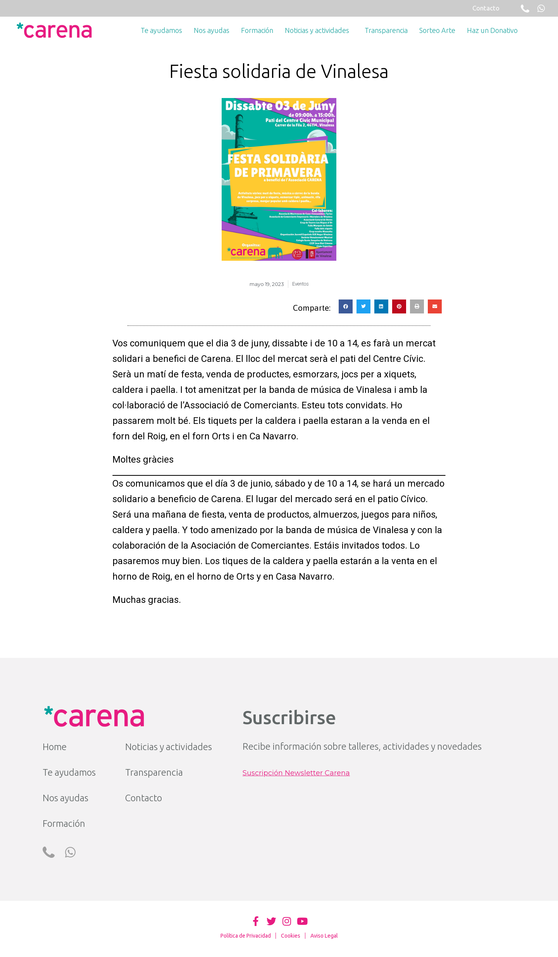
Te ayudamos (161, 30)
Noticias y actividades (319, 30)
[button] (346, 306)
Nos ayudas (211, 30)
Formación (257, 30)
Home (55, 747)
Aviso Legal (324, 936)
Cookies (290, 936)
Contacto (143, 798)
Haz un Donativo (492, 30)
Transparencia (386, 30)
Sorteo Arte (437, 30)
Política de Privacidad (245, 936)
